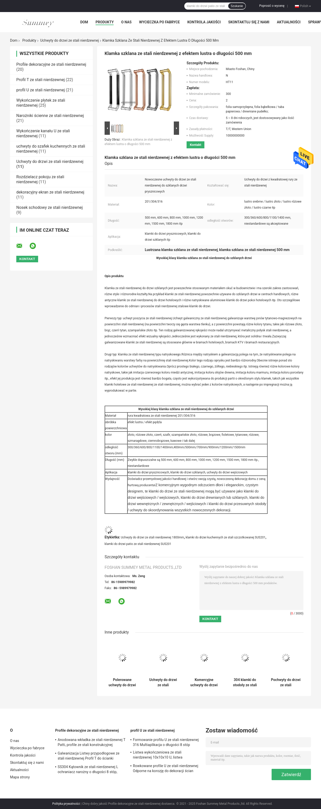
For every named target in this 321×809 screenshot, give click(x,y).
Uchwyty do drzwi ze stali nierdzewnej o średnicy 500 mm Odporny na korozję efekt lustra (163, 682)
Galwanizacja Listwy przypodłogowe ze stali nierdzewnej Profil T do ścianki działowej (88, 756)
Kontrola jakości (204, 22)
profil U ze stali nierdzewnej (40, 90)
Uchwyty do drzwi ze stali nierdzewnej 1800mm (152, 537)
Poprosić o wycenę (271, 6)
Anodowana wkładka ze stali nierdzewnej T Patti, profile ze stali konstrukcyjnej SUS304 (91, 743)
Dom (84, 22)
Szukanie (237, 6)
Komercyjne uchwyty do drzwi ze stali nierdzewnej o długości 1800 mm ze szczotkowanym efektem (204, 682)
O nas (126, 22)
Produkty (105, 22)
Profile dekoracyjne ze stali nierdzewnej (51, 64)
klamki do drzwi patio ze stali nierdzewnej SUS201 (138, 544)
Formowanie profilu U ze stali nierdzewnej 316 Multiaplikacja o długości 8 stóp (166, 742)
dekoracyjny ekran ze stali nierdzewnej (50, 192)
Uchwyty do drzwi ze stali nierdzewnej (69, 40)
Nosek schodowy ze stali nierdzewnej (49, 207)
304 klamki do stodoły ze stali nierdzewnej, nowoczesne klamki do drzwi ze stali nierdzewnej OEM (245, 682)
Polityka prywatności (66, 803)
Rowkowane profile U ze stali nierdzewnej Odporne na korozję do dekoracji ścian (165, 768)
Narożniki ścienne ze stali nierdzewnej (50, 115)
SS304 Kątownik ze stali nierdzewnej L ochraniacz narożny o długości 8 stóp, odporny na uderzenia (88, 770)
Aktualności (288, 22)
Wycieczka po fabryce (159, 22)
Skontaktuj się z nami (248, 22)
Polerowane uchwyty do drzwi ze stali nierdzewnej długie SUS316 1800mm (122, 682)
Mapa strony (20, 777)
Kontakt (195, 145)
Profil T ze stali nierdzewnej (40, 79)
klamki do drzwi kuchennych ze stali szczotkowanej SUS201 (225, 537)
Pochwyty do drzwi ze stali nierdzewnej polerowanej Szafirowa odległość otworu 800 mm (286, 682)
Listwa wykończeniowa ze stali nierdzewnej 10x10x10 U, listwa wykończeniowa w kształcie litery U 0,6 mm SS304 (163, 755)
